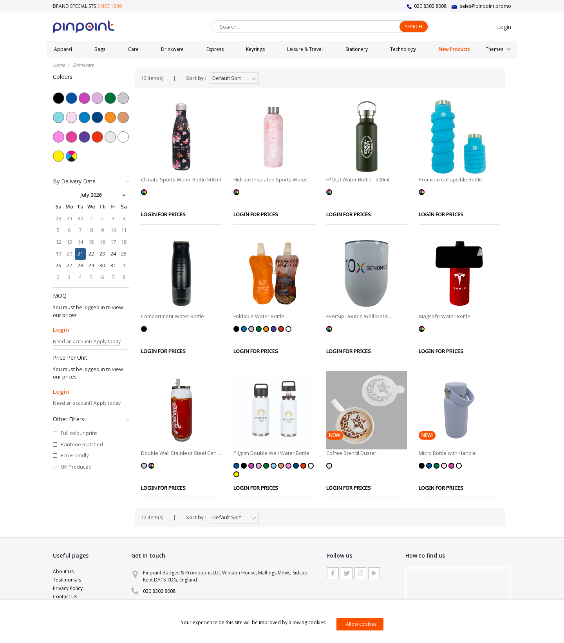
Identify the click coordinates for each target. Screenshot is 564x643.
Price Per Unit (91, 357)
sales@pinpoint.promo (485, 6)
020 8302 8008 (430, 6)
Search (413, 26)
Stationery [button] (356, 49)
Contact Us (65, 596)
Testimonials (67, 579)
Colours (91, 76)
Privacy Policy (68, 588)
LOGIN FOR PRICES (163, 214)
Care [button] (133, 49)
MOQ (91, 295)
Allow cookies (361, 624)
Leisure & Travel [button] (305, 49)
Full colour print (79, 433)
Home (59, 65)
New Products (454, 49)
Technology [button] (403, 49)
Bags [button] (99, 49)
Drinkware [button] (172, 49)
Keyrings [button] (255, 49)
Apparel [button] (63, 49)
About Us (63, 571)
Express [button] (215, 49)
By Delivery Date (91, 181)
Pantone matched (82, 444)
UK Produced (76, 466)
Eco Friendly (75, 455)
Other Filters (91, 419)
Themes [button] (494, 49)
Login (504, 27)
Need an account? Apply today (87, 341)
